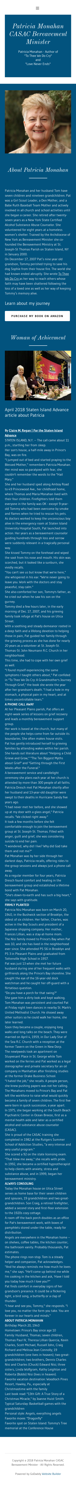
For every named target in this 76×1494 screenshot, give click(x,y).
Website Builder (51, 1474)
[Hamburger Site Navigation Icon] (39, 8)
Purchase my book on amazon (37, 316)
